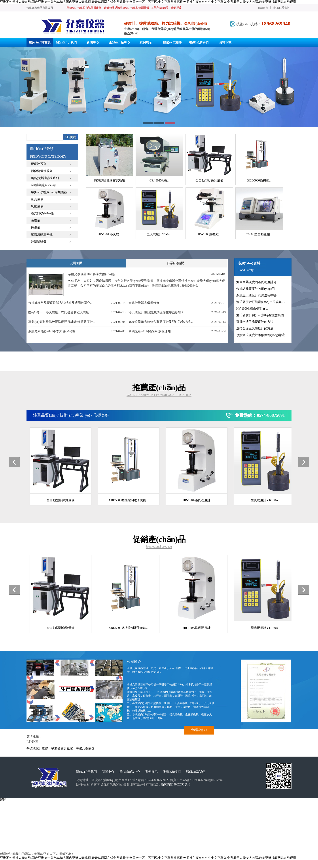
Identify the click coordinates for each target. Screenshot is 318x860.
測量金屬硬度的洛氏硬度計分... (257, 282)
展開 (3, 799)
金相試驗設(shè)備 (43, 185)
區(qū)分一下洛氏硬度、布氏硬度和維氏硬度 (58, 312)
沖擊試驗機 (38, 241)
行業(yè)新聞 (175, 263)
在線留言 (263, 7)
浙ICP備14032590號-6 (175, 784)
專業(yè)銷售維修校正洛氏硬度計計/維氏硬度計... (61, 321)
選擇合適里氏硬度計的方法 (254, 321)
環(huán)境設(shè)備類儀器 (49, 192)
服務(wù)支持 (172, 771)
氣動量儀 (37, 206)
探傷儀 (35, 227)
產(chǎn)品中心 (129, 771)
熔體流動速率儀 (42, 234)
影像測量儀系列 (42, 171)
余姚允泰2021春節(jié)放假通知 (150, 331)
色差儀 (35, 220)
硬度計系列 (38, 164)
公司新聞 (76, 263)
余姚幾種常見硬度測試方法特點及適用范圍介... (60, 303)
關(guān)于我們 (86, 771)
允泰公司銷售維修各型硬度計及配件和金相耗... (161, 321)
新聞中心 (108, 771)
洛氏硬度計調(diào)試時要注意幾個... (261, 315)
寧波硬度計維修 (37, 748)
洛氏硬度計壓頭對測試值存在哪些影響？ (156, 312)
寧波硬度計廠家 (62, 748)
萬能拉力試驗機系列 (45, 178)
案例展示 (151, 771)
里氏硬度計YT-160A (264, 500)
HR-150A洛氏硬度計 (196, 500)
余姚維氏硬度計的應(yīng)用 (255, 288)
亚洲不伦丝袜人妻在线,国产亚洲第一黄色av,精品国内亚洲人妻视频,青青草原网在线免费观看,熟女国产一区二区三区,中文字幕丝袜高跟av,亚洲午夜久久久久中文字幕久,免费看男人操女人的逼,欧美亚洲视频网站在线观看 (148, 2)
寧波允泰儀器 (85, 748)
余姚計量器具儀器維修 (144, 303)
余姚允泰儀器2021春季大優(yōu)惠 (51, 331)
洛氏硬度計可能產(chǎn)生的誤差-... (260, 302)
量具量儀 (37, 199)
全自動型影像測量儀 (60, 500)
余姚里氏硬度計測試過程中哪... (257, 295)
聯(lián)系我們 (281, 7)
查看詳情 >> (199, 730)
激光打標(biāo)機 (42, 213)
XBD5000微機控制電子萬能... (128, 500)
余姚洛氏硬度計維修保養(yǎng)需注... (261, 335)
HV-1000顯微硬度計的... (252, 308)
